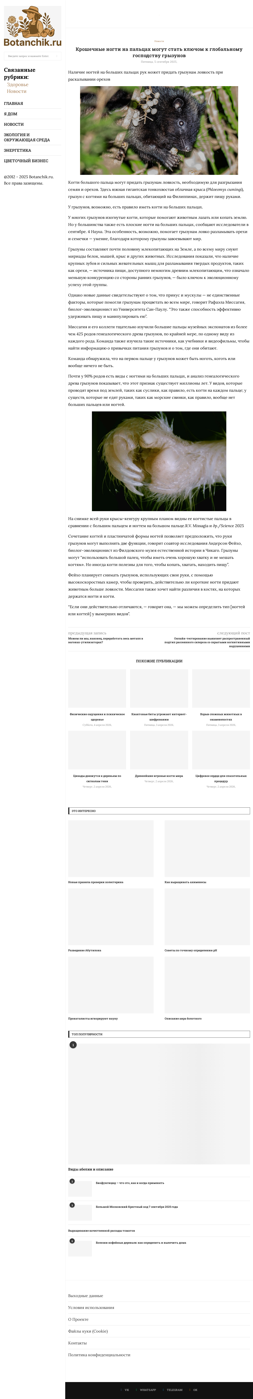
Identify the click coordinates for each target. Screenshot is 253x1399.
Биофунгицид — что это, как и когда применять (130, 1183)
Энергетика (17, 150)
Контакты (77, 1342)
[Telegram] (172, 1390)
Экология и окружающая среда (27, 137)
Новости (16, 91)
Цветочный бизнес (26, 160)
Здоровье (17, 84)
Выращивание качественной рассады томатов (101, 1230)
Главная (13, 103)
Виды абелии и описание (90, 1169)
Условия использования (91, 1307)
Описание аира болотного (183, 1018)
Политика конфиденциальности (99, 1354)
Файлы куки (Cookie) (88, 1331)
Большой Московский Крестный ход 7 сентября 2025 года (137, 1207)
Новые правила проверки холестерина (95, 882)
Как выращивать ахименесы (185, 882)
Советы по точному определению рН (191, 950)
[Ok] (193, 1390)
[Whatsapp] (146, 1390)
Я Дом (10, 113)
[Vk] (125, 1390)
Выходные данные (85, 1295)
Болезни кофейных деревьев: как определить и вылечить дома (141, 1242)
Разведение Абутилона (84, 950)
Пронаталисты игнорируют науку (93, 1018)
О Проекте (78, 1319)
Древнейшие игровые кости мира (159, 776)
